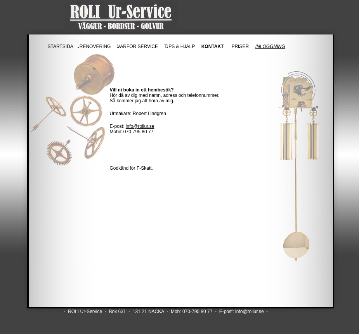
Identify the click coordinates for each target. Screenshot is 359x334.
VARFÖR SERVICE (137, 46)
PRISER (240, 46)
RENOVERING (95, 46)
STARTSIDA (60, 46)
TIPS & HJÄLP (179, 46)
